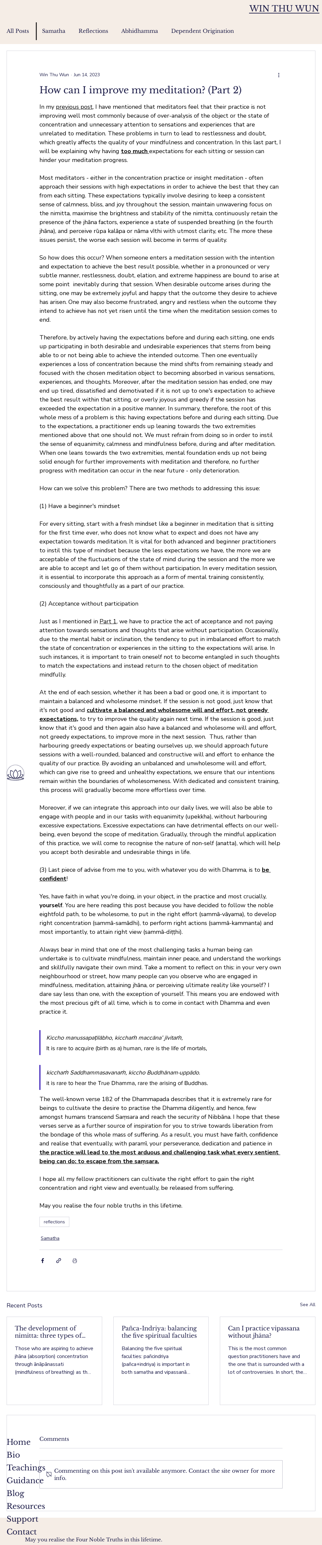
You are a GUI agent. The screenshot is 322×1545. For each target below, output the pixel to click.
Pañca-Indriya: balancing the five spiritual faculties (159, 1332)
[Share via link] (59, 1260)
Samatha (53, 31)
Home (19, 1442)
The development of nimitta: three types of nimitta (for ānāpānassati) (53, 1332)
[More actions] (279, 75)
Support (22, 1519)
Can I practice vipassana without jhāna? (264, 1332)
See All (307, 1305)
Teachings (26, 1467)
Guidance (25, 1480)
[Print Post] (75, 1260)
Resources (26, 1506)
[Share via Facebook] (42, 1260)
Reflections (93, 31)
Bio (13, 1455)
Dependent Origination (202, 31)
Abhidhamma (139, 31)
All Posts (18, 31)
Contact (22, 1531)
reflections (54, 1221)
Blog (15, 1493)
